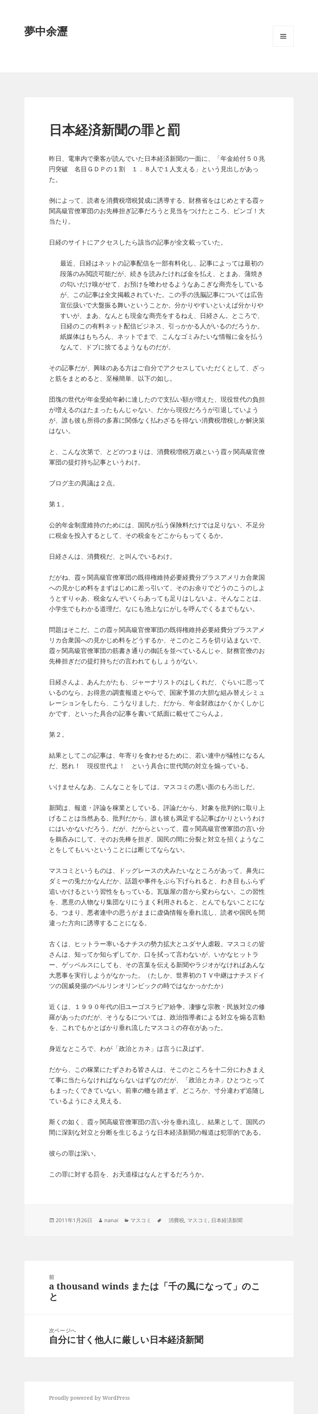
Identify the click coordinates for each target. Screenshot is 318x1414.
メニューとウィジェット (283, 46)
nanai (111, 1220)
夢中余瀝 (46, 31)
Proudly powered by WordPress (89, 1397)
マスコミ (140, 1220)
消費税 (173, 1220)
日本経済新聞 (227, 1220)
